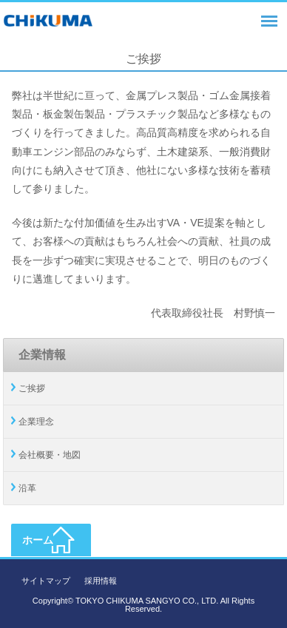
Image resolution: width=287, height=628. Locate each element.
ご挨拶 (31, 388)
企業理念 (36, 421)
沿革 (27, 488)
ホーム (37, 540)
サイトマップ (45, 580)
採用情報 (100, 580)
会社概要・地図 (49, 455)
